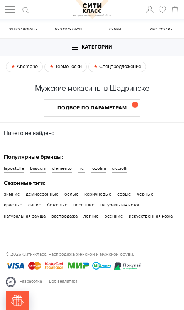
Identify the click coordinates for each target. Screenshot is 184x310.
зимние (12, 194)
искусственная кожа (151, 216)
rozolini (98, 168)
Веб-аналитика (63, 281)
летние (91, 216)
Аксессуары (161, 29)
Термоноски (68, 67)
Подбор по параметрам (97, 106)
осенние (114, 216)
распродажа (64, 216)
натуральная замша (25, 216)
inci (81, 168)
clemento (62, 168)
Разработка (31, 281)
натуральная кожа (119, 205)
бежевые (57, 205)
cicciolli (119, 168)
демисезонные (42, 194)
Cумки (115, 29)
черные (145, 194)
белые (71, 194)
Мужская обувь (69, 29)
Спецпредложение (119, 67)
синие (34, 205)
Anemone (26, 67)
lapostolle (14, 168)
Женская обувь (23, 29)
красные (13, 205)
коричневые (97, 194)
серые (124, 194)
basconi (38, 168)
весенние (84, 205)
